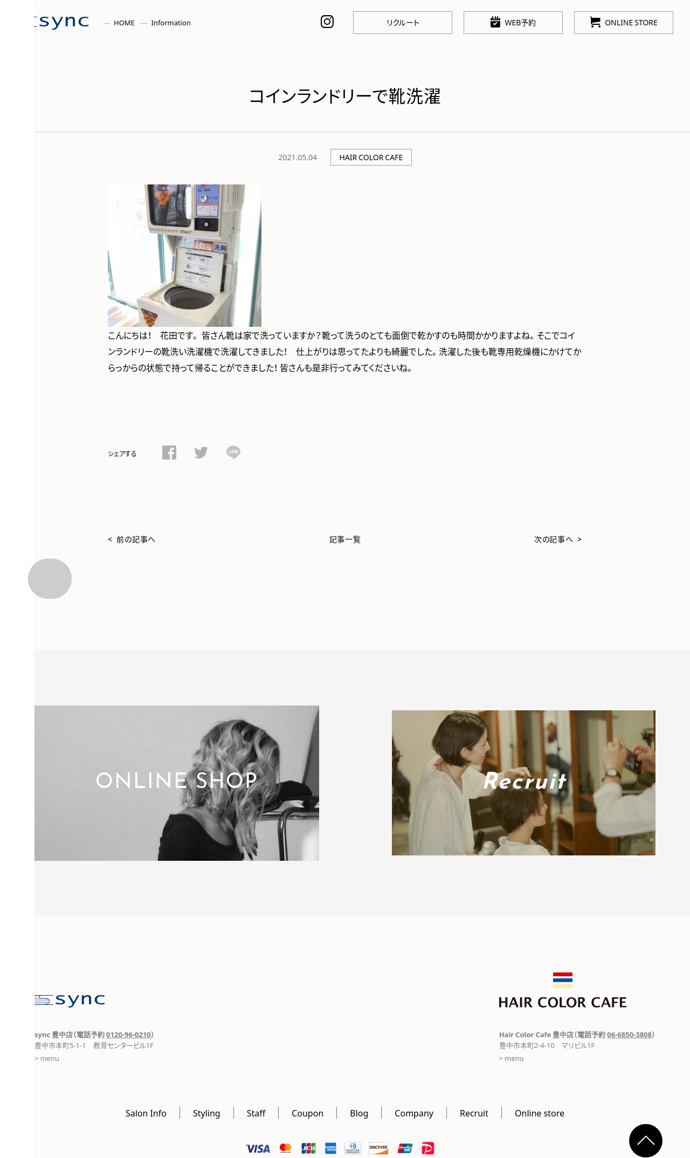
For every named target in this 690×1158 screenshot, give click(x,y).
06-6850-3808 (629, 1034)
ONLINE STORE (624, 22)
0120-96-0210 (128, 1034)
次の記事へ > (558, 538)
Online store (539, 1112)
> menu (46, 1058)
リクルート (403, 22)
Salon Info (146, 1112)
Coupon (307, 1112)
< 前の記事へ (132, 538)
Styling (206, 1112)
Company (414, 1112)
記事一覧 (345, 538)
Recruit (474, 1112)
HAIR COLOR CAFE (371, 157)
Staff (256, 1112)
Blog (359, 1112)
